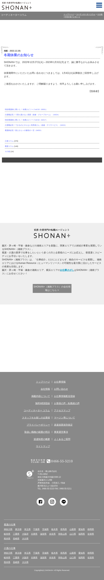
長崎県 (16, 538)
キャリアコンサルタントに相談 (54, 204)
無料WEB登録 (53, 326)
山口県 (73, 534)
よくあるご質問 (62, 439)
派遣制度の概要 (42, 439)
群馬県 (63, 529)
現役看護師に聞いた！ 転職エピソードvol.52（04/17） (26, 120)
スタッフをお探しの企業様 (36, 417)
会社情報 (45, 389)
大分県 (25, 538)
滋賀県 (43, 534)
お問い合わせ (61, 389)
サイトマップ (43, 446)
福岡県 (81, 534)
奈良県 (52, 534)
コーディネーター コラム (53, 351)
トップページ (69, 14)
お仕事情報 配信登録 (23, 326)
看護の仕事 (9, 524)
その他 (99, 14)
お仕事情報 (60, 381)
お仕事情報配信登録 (64, 396)
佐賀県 (91, 534)
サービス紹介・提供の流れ (23, 351)
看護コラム (9, 146)
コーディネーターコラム (85, 14)
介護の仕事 (9, 548)
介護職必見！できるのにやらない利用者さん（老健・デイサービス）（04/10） (36, 125)
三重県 (16, 534)
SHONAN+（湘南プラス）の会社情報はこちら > (52, 288)
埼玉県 (27, 529)
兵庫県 (34, 534)
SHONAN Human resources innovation (34, 478)
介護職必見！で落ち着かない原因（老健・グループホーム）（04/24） (32, 115)
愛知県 (81, 529)
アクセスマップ (62, 410)
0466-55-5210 (48, 489)
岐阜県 (7, 534)
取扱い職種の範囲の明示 (37, 432)
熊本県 (7, 538)
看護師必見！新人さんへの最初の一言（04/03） (23, 130)
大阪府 (25, 534)
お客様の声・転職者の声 (67, 403)
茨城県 (45, 529)
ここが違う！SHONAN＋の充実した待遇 (64, 176)
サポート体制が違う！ (43, 176)
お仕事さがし (67, 270)
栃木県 (54, 529)
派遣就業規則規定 (63, 424)
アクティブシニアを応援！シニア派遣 (74, 204)
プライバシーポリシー (38, 425)
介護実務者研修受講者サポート (33, 204)
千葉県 (36, 529)
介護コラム (9, 141)
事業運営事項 (61, 432)
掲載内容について (40, 396)
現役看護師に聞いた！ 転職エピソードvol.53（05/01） (26, 109)
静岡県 (91, 529)
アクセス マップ (84, 351)
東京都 (18, 529)
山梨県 (73, 529)
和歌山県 (62, 534)
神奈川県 (8, 529)
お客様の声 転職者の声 (84, 326)
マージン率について (64, 417)
